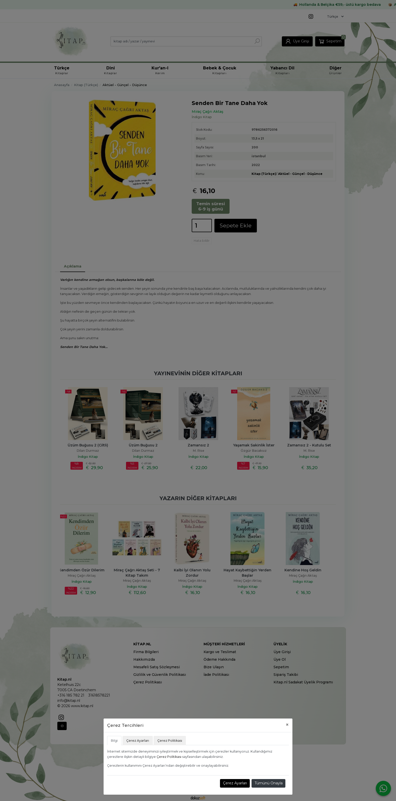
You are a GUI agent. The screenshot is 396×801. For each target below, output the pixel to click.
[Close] (287, 724)
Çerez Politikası (169, 757)
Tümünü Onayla (269, 783)
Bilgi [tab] (114, 740)
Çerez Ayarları (235, 783)
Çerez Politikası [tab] (169, 740)
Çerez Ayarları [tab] (137, 740)
